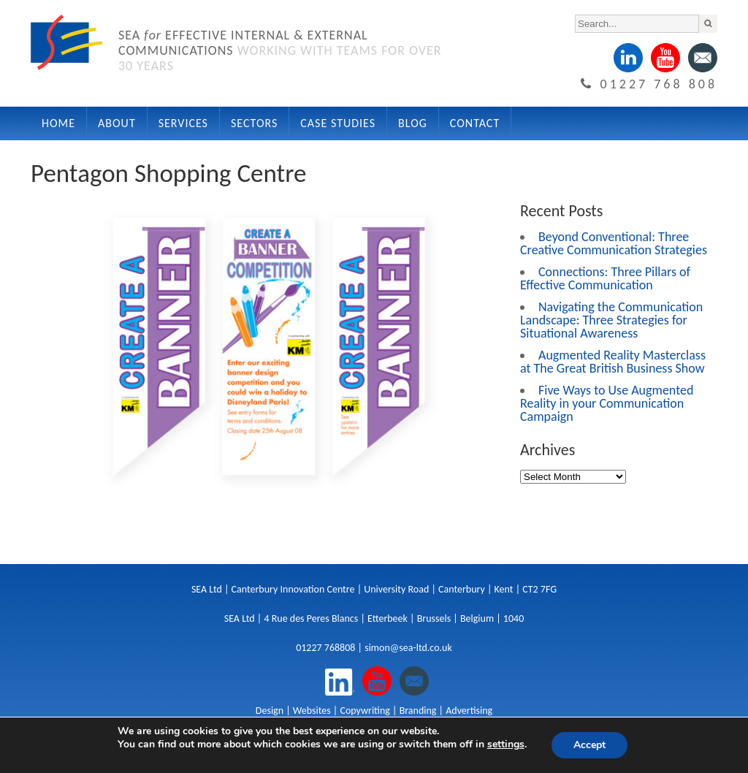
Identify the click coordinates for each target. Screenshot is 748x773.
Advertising (469, 710)
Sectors (254, 123)
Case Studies (337, 123)
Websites (312, 710)
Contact (475, 123)
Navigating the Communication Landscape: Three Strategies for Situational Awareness (611, 320)
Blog (412, 123)
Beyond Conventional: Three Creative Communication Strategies (613, 243)
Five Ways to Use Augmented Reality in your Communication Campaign (606, 403)
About (117, 123)
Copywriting (364, 710)
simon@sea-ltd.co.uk (408, 647)
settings (505, 744)
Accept (589, 745)
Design (269, 710)
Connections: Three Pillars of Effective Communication (605, 278)
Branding (418, 710)
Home (58, 123)
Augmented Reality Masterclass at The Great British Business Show (613, 361)
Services (183, 123)
